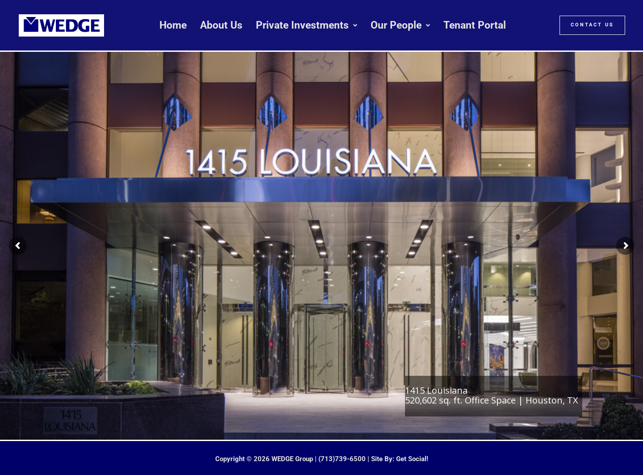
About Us (221, 25)
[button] (306, 25)
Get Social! (412, 459)
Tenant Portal (474, 25)
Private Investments (306, 25)
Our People (400, 25)
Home (173, 25)
